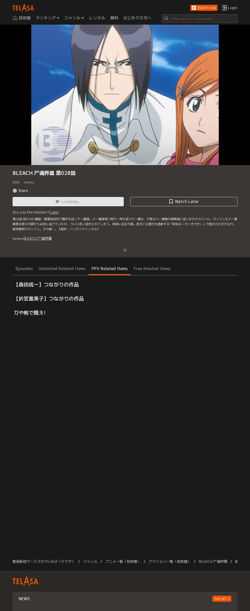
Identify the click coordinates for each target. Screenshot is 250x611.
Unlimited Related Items (62, 268)
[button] (204, 8)
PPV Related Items (110, 268)
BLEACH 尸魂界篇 (37, 238)
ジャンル (90, 561)
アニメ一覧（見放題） (123, 561)
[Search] (199, 18)
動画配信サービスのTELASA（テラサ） (44, 561)
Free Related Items (152, 268)
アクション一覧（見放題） (170, 561)
